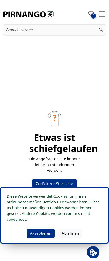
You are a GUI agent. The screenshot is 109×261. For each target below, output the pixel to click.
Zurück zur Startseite (54, 183)
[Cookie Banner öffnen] (93, 252)
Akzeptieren (40, 233)
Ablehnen (70, 233)
